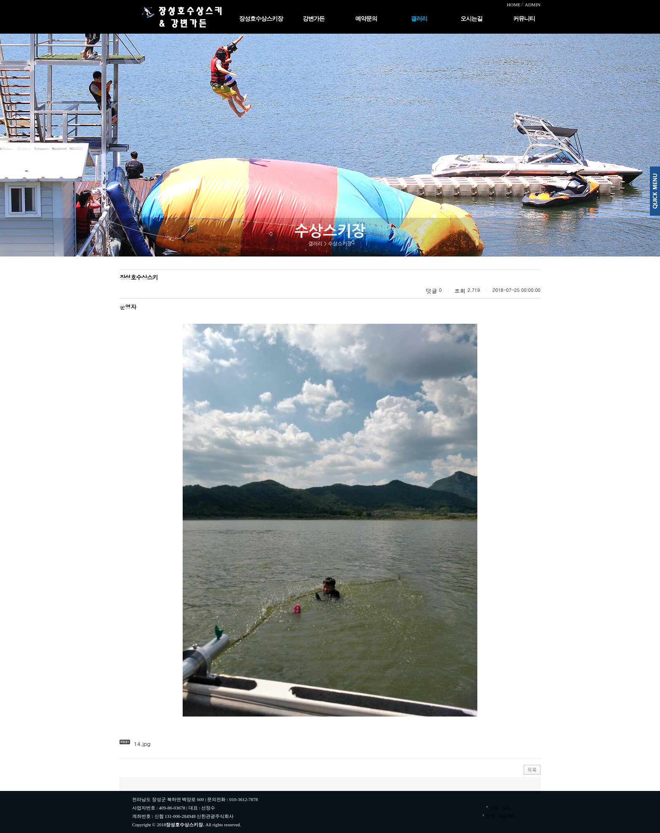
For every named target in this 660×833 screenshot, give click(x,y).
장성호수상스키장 (261, 19)
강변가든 (314, 19)
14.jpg (142, 744)
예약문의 (366, 19)
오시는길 (471, 19)
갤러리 (419, 19)
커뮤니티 (524, 19)
